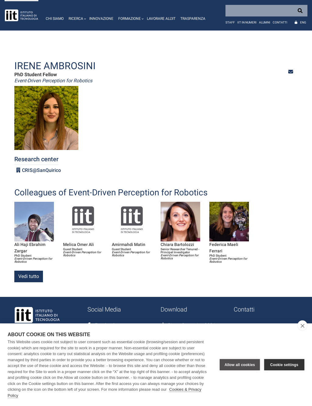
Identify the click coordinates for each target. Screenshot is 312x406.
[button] (76, 15)
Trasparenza (192, 18)
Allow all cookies (240, 365)
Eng (303, 22)
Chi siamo (55, 18)
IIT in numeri (247, 22)
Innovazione (101, 18)
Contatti (280, 22)
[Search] (266, 10)
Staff (230, 22)
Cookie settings (284, 365)
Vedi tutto (28, 276)
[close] (302, 325)
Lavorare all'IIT (161, 18)
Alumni (264, 22)
